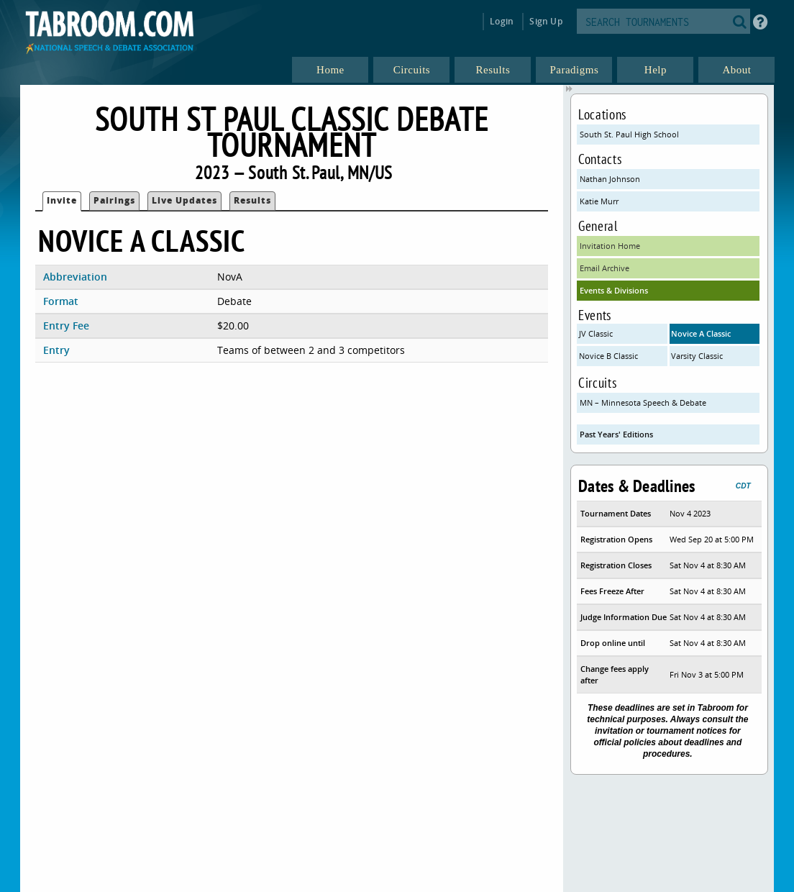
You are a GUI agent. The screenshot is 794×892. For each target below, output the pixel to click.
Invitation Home (610, 245)
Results (252, 200)
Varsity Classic (697, 355)
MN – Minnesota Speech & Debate (643, 402)
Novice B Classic (608, 355)
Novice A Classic (701, 333)
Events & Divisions (614, 290)
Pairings (114, 200)
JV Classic (596, 333)
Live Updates (184, 200)
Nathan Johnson (610, 178)
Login (502, 21)
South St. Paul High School (629, 134)
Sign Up (545, 21)
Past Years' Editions (616, 434)
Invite (62, 200)
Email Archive (604, 268)
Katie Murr (599, 201)
